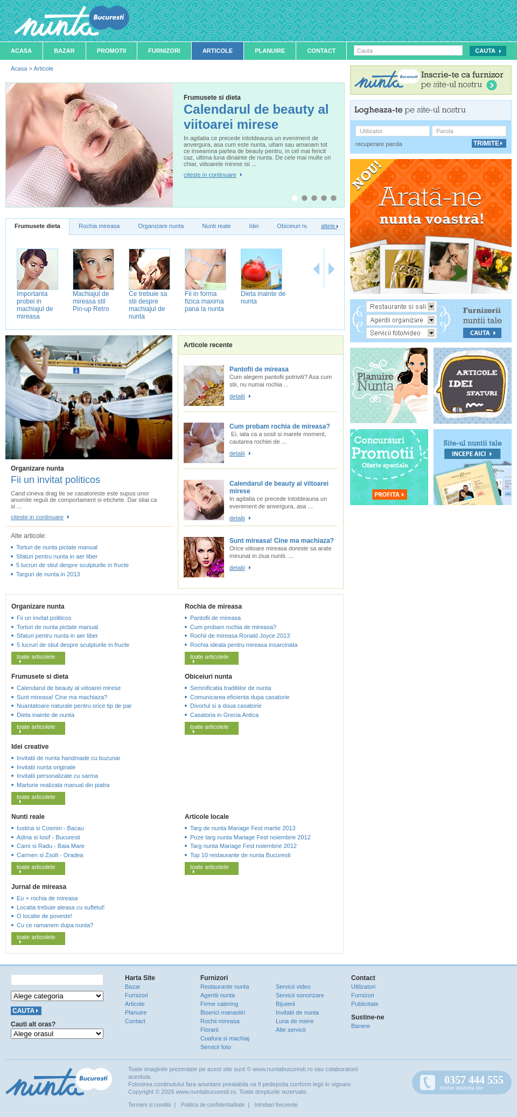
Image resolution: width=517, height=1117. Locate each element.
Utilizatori (363, 986)
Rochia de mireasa (213, 606)
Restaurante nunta (224, 986)
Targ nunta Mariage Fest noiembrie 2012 (243, 846)
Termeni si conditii (149, 1105)
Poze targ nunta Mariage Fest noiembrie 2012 (250, 837)
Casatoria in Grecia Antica (224, 715)
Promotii (111, 50)
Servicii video (293, 986)
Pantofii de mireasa (259, 369)
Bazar (64, 50)
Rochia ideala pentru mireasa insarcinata (243, 645)
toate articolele (36, 658)
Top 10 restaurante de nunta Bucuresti (240, 855)
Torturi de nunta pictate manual (56, 547)
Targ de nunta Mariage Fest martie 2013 (243, 828)
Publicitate (365, 1004)
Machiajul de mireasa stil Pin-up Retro (91, 301)
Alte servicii (291, 1029)
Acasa (21, 50)
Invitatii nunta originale (46, 767)
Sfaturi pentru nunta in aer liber (56, 556)
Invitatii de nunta (297, 1012)
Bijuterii (285, 1004)
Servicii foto (215, 1047)
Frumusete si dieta (39, 676)
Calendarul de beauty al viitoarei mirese (256, 117)
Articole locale (207, 816)
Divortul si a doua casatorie (226, 705)
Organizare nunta (161, 226)
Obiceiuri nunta (297, 226)
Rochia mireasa (99, 226)
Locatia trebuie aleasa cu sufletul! (60, 907)
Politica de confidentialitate (212, 1105)
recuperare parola (378, 144)
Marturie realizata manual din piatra (63, 785)
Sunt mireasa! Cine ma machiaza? (281, 540)
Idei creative (29, 746)
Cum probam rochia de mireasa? (279, 426)
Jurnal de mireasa (38, 887)
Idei (254, 226)
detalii (237, 396)
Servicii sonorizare (300, 995)
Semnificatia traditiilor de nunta (230, 688)
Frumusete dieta (37, 226)
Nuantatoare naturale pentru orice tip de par (74, 705)
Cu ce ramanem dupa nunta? (55, 925)
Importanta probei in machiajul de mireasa (35, 305)
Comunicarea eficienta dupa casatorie (240, 697)
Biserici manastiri (222, 1012)
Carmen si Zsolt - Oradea (50, 855)
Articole (217, 50)
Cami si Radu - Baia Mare (51, 846)
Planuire (270, 50)
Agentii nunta (217, 995)
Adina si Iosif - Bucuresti (48, 837)
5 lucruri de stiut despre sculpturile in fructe (72, 565)
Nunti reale (216, 226)
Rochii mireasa (220, 1021)
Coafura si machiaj (224, 1038)
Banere (360, 1026)
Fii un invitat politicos (55, 479)
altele (329, 226)
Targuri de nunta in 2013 (48, 574)
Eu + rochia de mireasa (47, 898)
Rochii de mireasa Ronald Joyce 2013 (240, 635)
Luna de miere (294, 1021)
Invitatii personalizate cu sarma (57, 776)
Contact (321, 50)
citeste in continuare (210, 174)
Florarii (209, 1029)
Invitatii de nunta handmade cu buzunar (69, 758)
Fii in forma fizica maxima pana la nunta (204, 301)
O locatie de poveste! (44, 916)
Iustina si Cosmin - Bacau (50, 828)
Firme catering (219, 1004)
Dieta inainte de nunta (45, 715)
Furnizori (164, 50)
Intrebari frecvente (276, 1105)
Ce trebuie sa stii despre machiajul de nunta (148, 305)
